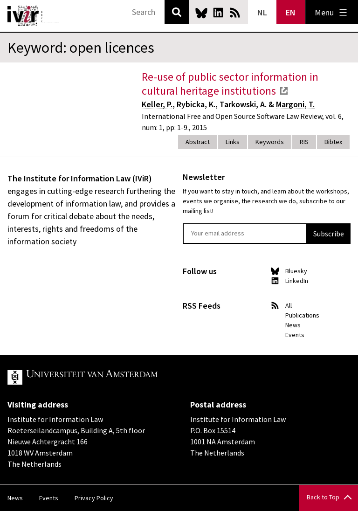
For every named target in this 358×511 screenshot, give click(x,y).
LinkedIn (218, 12)
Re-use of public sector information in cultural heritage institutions (230, 83)
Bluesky (201, 12)
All (288, 305)
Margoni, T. (295, 104)
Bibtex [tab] (333, 142)
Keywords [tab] (269, 142)
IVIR (33, 16)
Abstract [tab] (198, 142)
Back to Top (323, 497)
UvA (115, 377)
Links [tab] (233, 142)
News (293, 325)
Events (294, 335)
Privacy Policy (94, 498)
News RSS (234, 12)
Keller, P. (157, 104)
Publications (302, 315)
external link (284, 91)
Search (177, 12)
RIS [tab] (304, 142)
